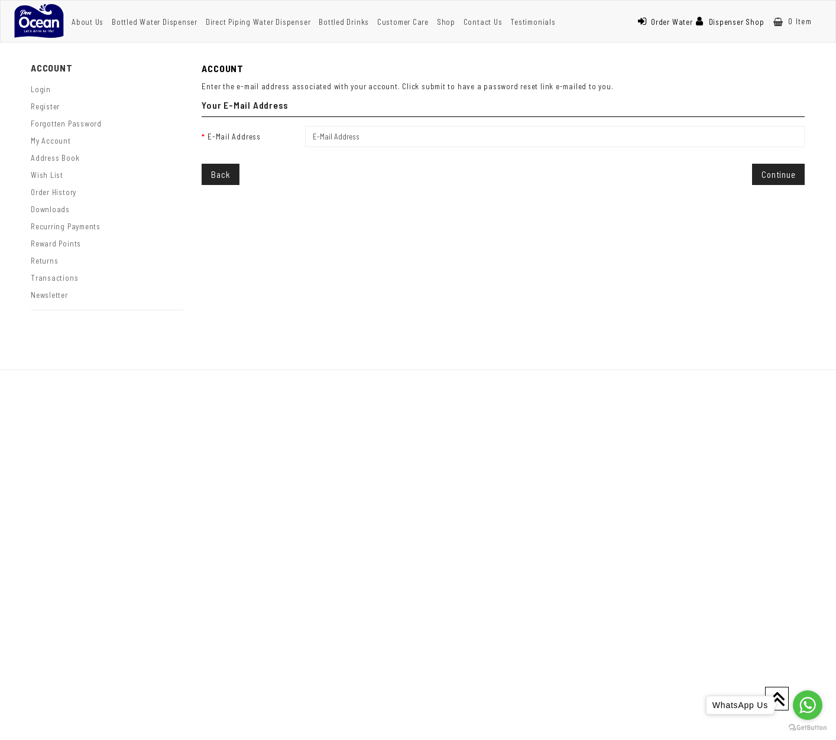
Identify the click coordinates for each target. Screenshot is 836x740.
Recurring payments (66, 226)
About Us (87, 22)
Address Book (55, 158)
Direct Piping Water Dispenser (258, 22)
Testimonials (532, 22)
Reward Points (56, 243)
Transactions (54, 278)
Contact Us (483, 22)
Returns (44, 260)
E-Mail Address (234, 136)
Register (45, 106)
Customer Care (403, 22)
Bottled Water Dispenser (154, 22)
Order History (53, 192)
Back (220, 174)
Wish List (47, 175)
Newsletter (49, 295)
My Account (51, 140)
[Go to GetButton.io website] (808, 728)
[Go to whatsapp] (807, 705)
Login (41, 89)
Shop (446, 22)
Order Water (665, 22)
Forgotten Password (66, 123)
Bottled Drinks (344, 22)
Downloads (50, 209)
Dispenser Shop (730, 22)
